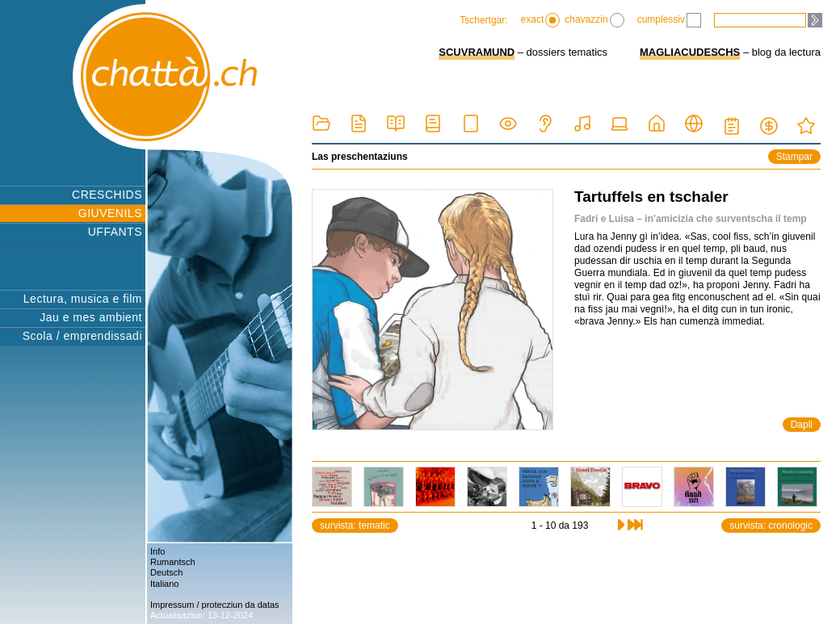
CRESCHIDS (107, 194)
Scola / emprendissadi (82, 335)
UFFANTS (115, 231)
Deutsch (166, 572)
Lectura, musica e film (82, 298)
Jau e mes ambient (91, 317)
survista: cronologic (771, 525)
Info (157, 551)
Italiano (164, 583)
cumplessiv (669, 20)
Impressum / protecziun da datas (214, 604)
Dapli (802, 424)
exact (541, 20)
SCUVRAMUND (476, 52)
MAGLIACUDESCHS (690, 52)
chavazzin (594, 20)
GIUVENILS (110, 213)
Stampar (794, 156)
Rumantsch (172, 562)
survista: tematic (355, 525)
